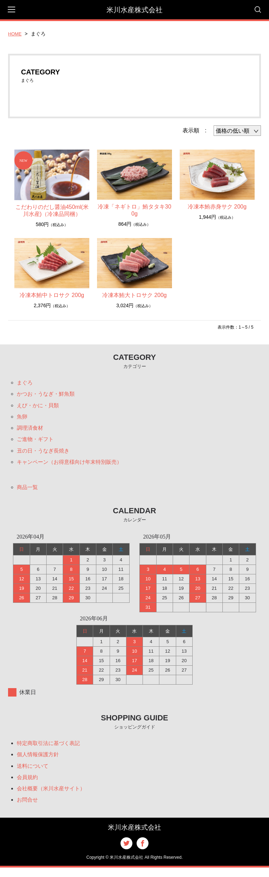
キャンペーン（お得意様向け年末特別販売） (73, 466)
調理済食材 (31, 431)
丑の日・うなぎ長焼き (45, 454)
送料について (33, 773)
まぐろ (25, 383)
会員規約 (28, 785)
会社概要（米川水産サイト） (53, 797)
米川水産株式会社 (134, 9)
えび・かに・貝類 (39, 407)
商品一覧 (28, 492)
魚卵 (22, 419)
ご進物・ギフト (36, 443)
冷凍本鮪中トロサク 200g (52, 295)
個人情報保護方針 (39, 761)
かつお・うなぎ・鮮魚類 (47, 395)
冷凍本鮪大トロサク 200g (134, 295)
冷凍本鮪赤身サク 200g (217, 207)
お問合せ (28, 809)
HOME (15, 34)
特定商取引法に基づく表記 (50, 749)
